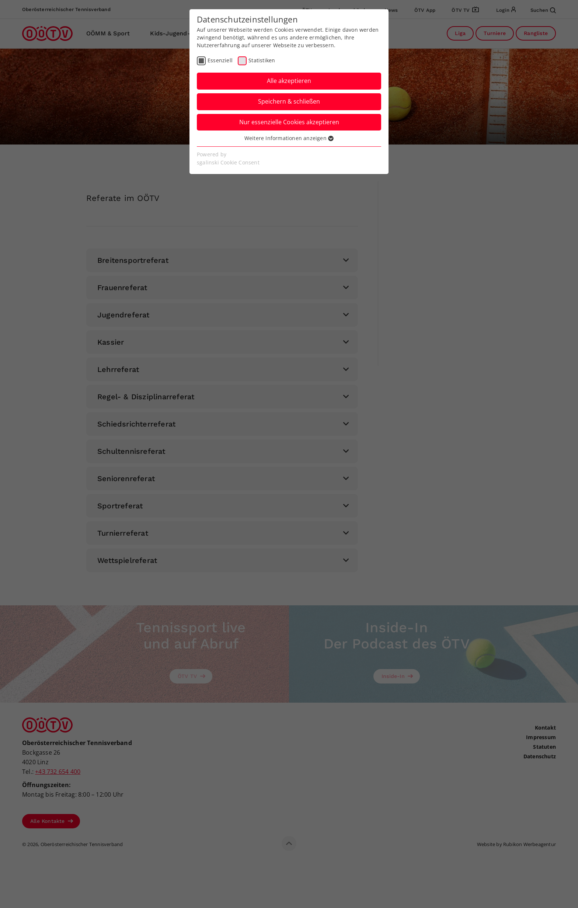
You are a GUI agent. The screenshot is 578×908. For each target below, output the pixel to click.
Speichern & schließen (289, 101)
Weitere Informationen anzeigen (289, 138)
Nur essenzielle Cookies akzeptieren (289, 122)
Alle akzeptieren (289, 81)
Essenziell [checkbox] (220, 60)
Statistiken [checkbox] (261, 60)
